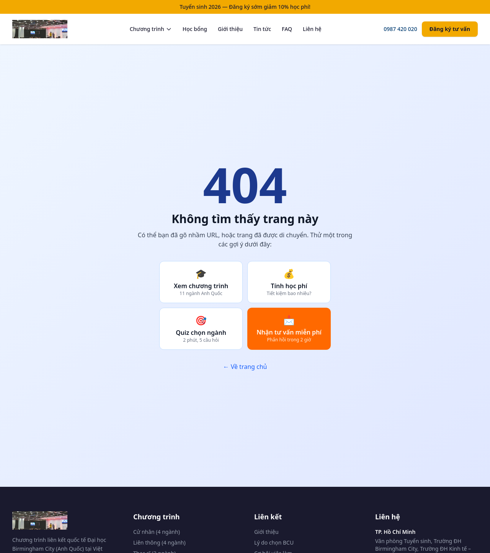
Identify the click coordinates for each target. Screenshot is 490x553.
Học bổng (195, 29)
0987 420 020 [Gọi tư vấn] (400, 29)
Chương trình (151, 29)
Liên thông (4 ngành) (159, 542)
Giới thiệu (230, 29)
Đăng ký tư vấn (450, 29)
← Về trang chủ (245, 366)
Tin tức (262, 29)
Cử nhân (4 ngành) (156, 531)
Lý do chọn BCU (274, 542)
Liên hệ (312, 29)
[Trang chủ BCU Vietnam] (39, 29)
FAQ (287, 29)
